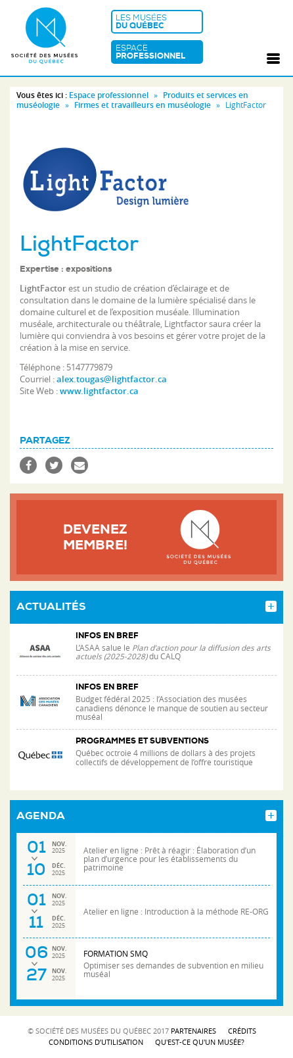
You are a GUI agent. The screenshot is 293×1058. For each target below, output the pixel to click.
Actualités (50, 607)
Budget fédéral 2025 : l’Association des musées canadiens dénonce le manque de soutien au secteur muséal (172, 707)
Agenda (40, 816)
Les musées (157, 22)
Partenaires (193, 1031)
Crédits (242, 1031)
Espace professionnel (108, 95)
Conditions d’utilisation (96, 1042)
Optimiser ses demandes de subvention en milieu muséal (173, 970)
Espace (157, 52)
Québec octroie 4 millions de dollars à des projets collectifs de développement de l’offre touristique (166, 757)
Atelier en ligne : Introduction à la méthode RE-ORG (176, 912)
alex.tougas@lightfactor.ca (111, 379)
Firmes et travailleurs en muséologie (142, 105)
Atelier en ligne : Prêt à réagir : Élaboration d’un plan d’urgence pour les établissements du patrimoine (169, 858)
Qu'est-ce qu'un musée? (199, 1042)
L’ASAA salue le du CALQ (173, 652)
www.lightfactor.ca (99, 391)
